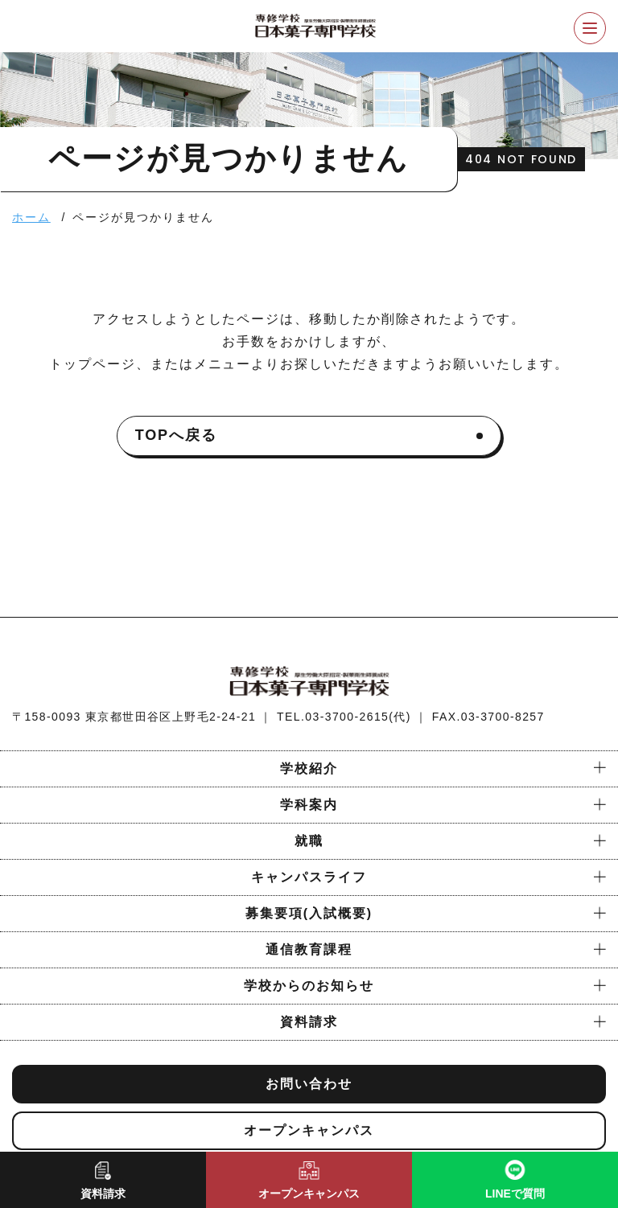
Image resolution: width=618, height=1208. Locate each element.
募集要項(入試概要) (309, 913)
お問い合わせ (309, 1084)
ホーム (31, 217)
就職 (309, 841)
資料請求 (309, 1022)
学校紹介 (309, 768)
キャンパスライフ (308, 877)
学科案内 (309, 804)
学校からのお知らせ (308, 985)
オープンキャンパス (308, 1130)
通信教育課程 (309, 949)
